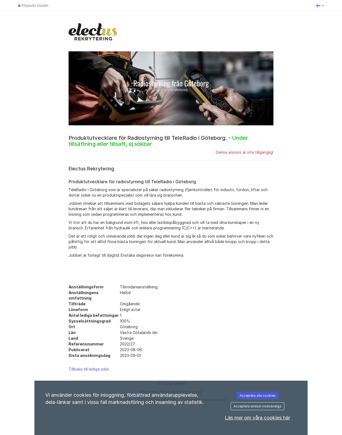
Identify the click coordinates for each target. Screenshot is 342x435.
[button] (320, 5)
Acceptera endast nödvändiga (257, 406)
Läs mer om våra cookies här (257, 418)
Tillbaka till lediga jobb (89, 369)
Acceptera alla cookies (258, 395)
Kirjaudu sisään (33, 5)
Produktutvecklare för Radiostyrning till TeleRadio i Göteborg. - (158, 141)
